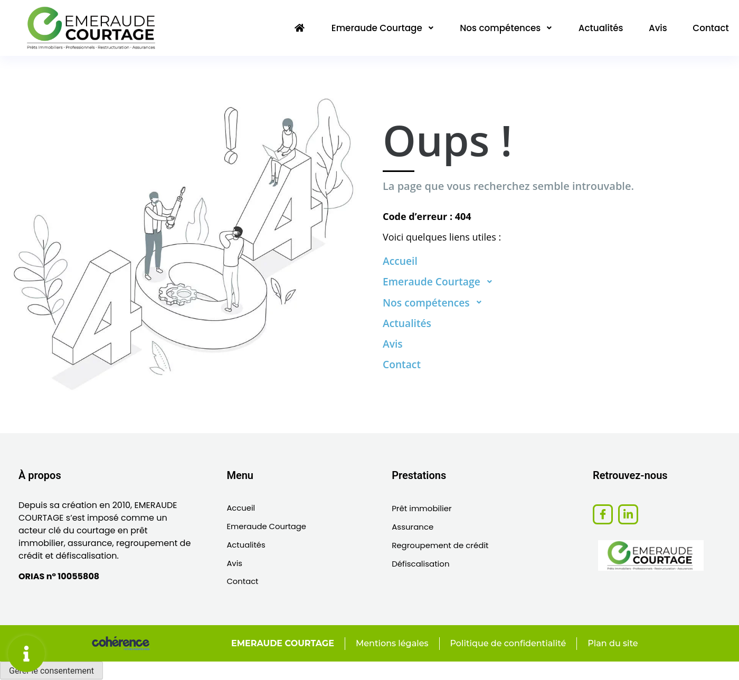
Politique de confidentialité (508, 644)
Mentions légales (391, 644)
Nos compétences (502, 27)
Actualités (598, 27)
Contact (710, 27)
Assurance (412, 526)
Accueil (240, 508)
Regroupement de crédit (440, 545)
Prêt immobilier (421, 508)
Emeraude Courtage (377, 27)
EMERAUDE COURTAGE (281, 644)
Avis (656, 27)
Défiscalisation (420, 563)
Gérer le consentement (51, 671)
